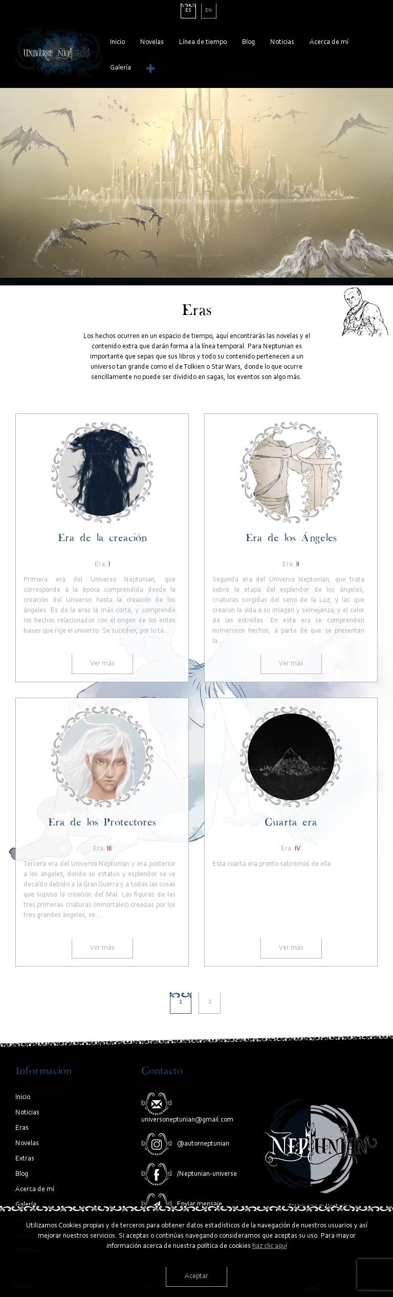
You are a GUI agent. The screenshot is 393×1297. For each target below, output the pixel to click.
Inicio (117, 42)
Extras (24, 1158)
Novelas (152, 42)
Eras (22, 1128)
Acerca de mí (329, 42)
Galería (120, 68)
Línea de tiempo (203, 42)
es (188, 10)
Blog (248, 42)
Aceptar (196, 1276)
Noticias (282, 42)
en (208, 10)
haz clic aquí (269, 1246)
